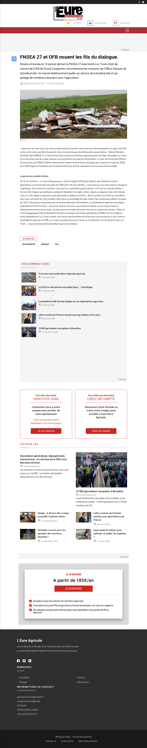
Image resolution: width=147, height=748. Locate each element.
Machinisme (83, 682)
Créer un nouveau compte (46, 420)
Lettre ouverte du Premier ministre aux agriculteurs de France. (69, 315)
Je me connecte (46, 431)
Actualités (28, 239)
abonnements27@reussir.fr (30, 697)
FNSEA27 (45, 244)
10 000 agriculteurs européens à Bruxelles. (59, 328)
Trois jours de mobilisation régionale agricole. (62, 274)
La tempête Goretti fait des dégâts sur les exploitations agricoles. (71, 301)
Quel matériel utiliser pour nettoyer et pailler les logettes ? (109, 533)
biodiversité (28, 244)
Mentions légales (87, 741)
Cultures (81, 677)
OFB (56, 244)
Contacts (50, 741)
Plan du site (67, 741)
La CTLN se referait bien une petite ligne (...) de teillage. (65, 287)
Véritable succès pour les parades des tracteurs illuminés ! (52, 533)
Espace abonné (122, 22)
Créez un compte (101, 431)
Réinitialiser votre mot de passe (46, 423)
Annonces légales (90, 22)
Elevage (23, 682)
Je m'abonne (60, 22)
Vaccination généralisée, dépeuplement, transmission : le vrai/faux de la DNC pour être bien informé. (43, 459)
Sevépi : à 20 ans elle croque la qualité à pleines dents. (53, 515)
